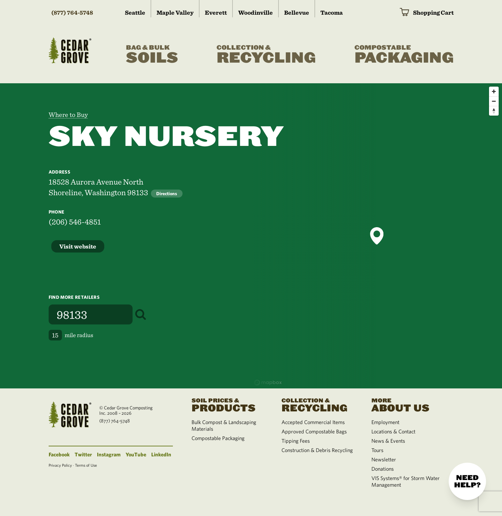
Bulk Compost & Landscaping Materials (224, 425)
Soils (152, 54)
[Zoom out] (494, 101)
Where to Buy (68, 115)
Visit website (77, 246)
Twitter (83, 454)
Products (228, 404)
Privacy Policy (60, 465)
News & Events (388, 441)
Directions (166, 193)
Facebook (59, 454)
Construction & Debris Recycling (317, 450)
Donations (382, 469)
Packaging (404, 54)
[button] (376, 236)
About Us (408, 404)
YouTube (136, 454)
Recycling (266, 54)
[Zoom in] (494, 91)
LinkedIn (161, 454)
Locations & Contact (393, 431)
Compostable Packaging (218, 438)
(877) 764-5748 (72, 12)
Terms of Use (86, 465)
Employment (385, 422)
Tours (377, 450)
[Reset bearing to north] (494, 111)
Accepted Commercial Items (313, 422)
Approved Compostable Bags (314, 431)
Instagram (109, 454)
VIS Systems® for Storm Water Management (405, 481)
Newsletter (383, 459)
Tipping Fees (295, 441)
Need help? (467, 481)
